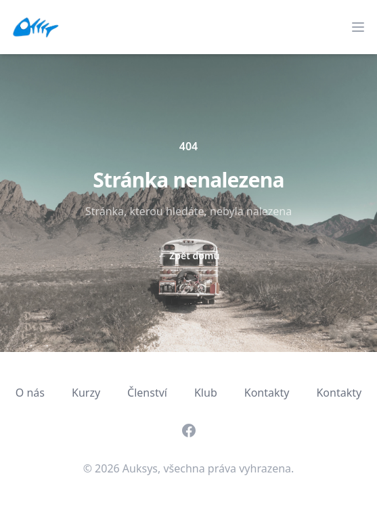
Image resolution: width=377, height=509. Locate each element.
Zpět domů (189, 255)
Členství (147, 392)
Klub (205, 392)
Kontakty (267, 392)
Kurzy (86, 392)
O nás (30, 392)
